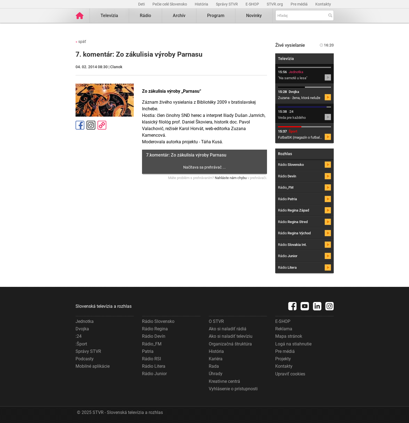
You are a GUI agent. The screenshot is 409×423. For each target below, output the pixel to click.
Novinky (254, 15)
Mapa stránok (288, 336)
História (202, 4)
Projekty (283, 358)
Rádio (145, 15)
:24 (79, 336)
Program (215, 15)
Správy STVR (227, 4)
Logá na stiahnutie (293, 344)
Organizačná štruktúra (230, 344)
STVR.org (275, 4)
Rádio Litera (153, 366)
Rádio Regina (155, 328)
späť (81, 41)
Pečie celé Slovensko (170, 4)
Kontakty (323, 4)
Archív (179, 15)
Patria (148, 351)
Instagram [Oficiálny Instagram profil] (91, 125)
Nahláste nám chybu (231, 178)
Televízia (109, 15)
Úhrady (215, 373)
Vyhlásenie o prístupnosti (233, 388)
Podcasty (85, 358)
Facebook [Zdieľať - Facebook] (80, 125)
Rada (214, 366)
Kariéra (215, 358)
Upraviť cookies (290, 374)
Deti (142, 4)
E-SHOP (253, 4)
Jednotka (85, 321)
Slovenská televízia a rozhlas (104, 306)
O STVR (216, 321)
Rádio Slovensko (158, 321)
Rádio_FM (152, 344)
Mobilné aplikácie (93, 366)
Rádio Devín (153, 336)
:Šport (81, 344)
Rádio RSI (151, 358)
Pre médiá (299, 4)
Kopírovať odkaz (102, 125)
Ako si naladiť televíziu (230, 336)
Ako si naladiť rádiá (227, 328)
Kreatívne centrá (224, 381)
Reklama (283, 328)
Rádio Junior (154, 373)
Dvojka (82, 328)
